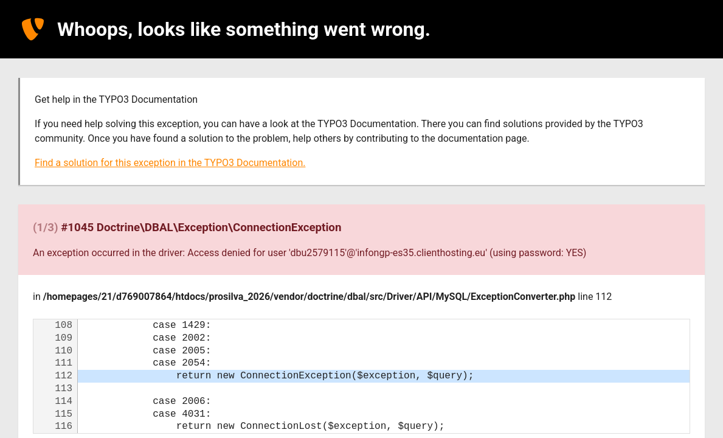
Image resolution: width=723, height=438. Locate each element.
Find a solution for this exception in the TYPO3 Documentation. (170, 163)
